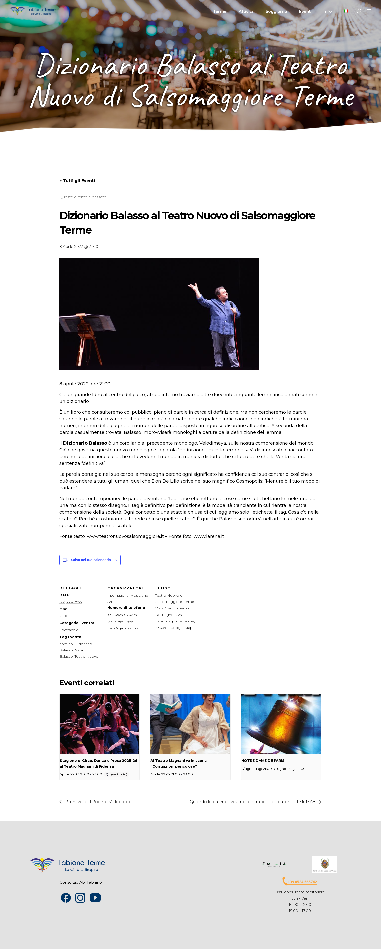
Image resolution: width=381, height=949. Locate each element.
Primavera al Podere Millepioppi (98, 801)
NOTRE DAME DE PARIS (263, 760)
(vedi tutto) (119, 774)
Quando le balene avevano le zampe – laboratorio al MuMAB (253, 801)
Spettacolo (69, 630)
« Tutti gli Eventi (77, 180)
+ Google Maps (180, 627)
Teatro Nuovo (86, 656)
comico (66, 644)
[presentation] (100, 724)
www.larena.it (209, 536)
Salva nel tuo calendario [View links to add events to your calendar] (91, 560)
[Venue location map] (230, 607)
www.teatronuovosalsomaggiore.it (125, 536)
